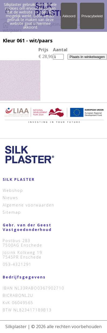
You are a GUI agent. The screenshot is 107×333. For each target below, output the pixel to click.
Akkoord (69, 16)
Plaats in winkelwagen (87, 57)
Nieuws (10, 197)
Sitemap (12, 212)
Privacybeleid (92, 16)
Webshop (13, 190)
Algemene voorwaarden (28, 205)
